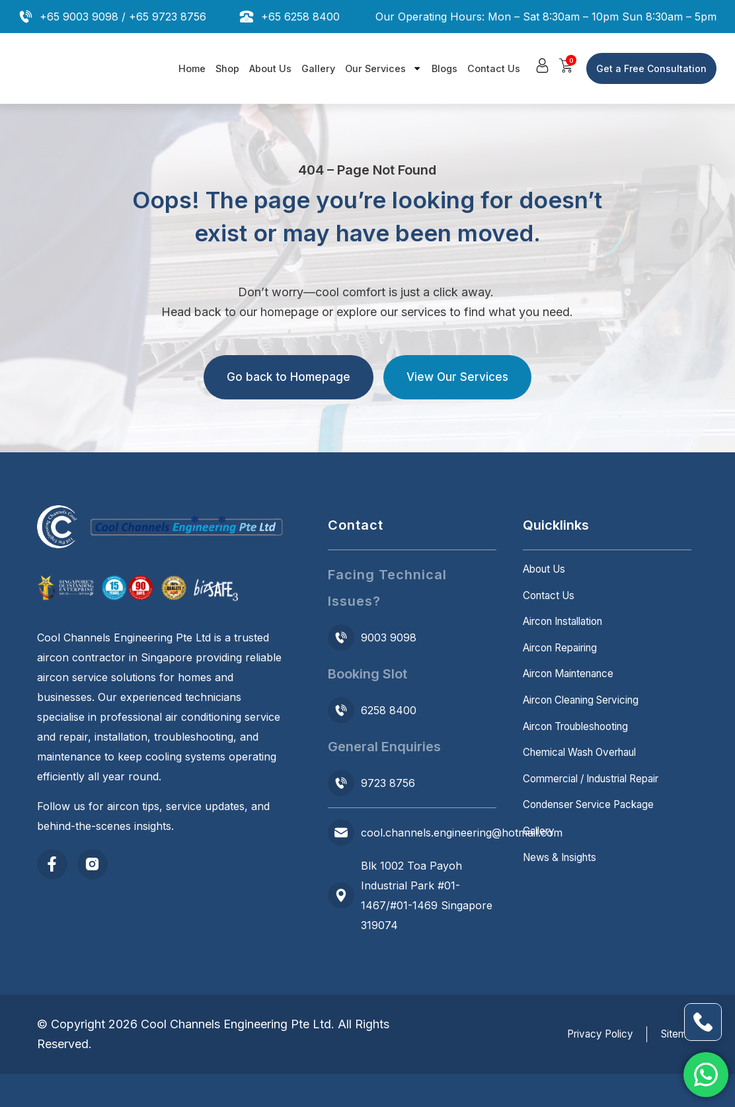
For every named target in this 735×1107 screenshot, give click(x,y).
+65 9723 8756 (167, 16)
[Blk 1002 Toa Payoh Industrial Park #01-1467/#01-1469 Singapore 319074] (341, 895)
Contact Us (493, 68)
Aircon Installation (568, 630)
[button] (543, 66)
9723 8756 (388, 783)
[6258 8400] (341, 710)
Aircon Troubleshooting (582, 750)
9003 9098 (388, 637)
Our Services (383, 68)
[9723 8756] (341, 783)
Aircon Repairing (565, 660)
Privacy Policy (588, 1034)
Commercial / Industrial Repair (599, 809)
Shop (227, 68)
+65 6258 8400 (300, 16)
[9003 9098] (341, 637)
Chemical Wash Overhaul (586, 779)
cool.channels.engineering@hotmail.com (461, 832)
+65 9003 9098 (79, 16)
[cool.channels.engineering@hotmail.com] (341, 832)
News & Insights (563, 898)
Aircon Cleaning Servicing (587, 720)
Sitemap (678, 1034)
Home (192, 68)
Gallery (318, 68)
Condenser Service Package (594, 839)
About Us (270, 68)
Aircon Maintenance (574, 690)
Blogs (444, 68)
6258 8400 (388, 710)
